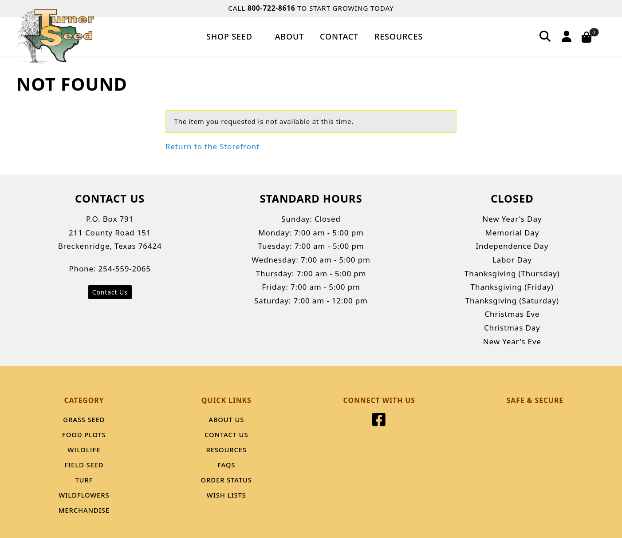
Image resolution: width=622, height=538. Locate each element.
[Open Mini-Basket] (592, 36)
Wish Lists (226, 494)
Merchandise (84, 510)
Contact (339, 36)
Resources (398, 36)
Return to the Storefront (212, 146)
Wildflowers (84, 494)
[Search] (545, 36)
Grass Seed (84, 419)
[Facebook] (379, 422)
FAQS (226, 464)
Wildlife (83, 449)
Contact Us (110, 292)
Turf (84, 479)
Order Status (226, 479)
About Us (226, 419)
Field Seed (83, 464)
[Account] (565, 36)
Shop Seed (232, 36)
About (289, 36)
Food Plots (84, 434)
